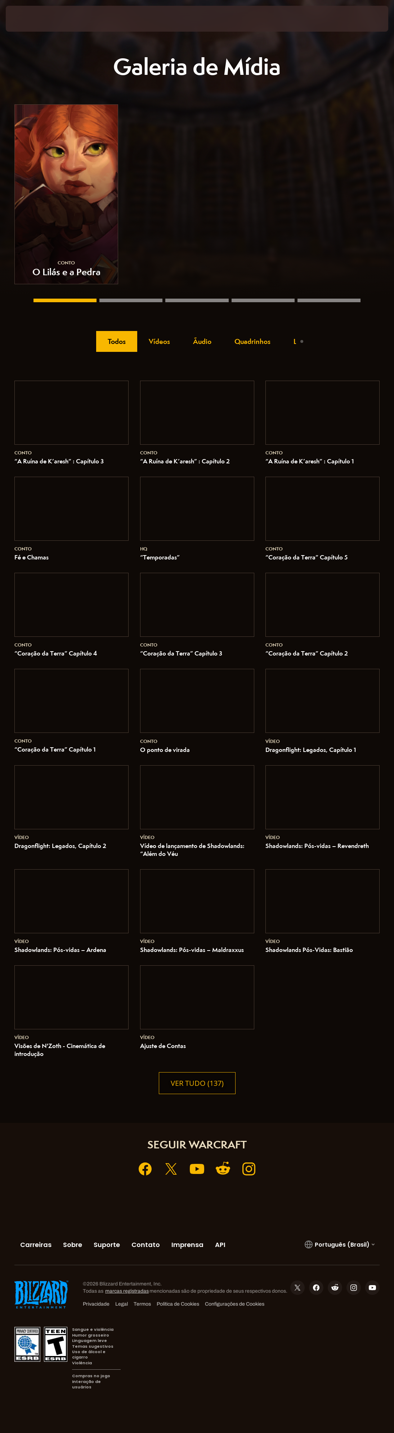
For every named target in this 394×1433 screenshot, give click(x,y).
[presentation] (27, 19)
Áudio (202, 341)
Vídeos (159, 341)
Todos (117, 341)
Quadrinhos (252, 341)
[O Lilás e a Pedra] (65, 300)
